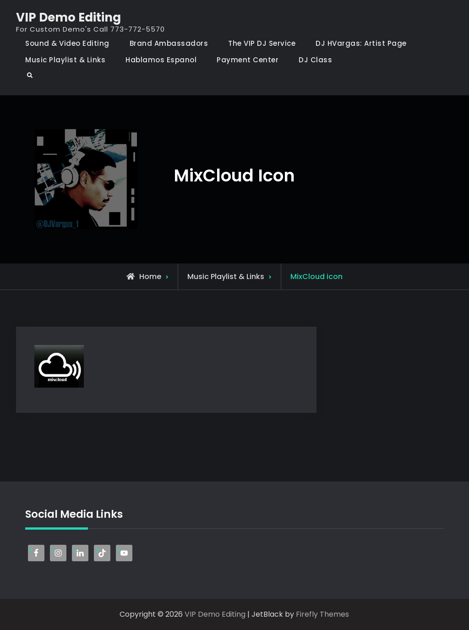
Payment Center (247, 60)
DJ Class (315, 60)
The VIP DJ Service (261, 43)
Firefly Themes (322, 614)
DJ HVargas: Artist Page (361, 43)
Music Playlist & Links (65, 60)
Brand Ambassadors (169, 43)
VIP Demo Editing (68, 17)
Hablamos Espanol (160, 60)
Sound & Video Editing (67, 43)
